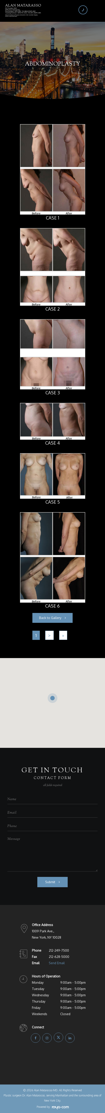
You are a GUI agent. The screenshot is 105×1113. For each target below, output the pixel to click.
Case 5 (52, 502)
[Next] (49, 635)
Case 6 (52, 606)
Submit (50, 882)
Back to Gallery (50, 618)
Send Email (57, 963)
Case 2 (52, 309)
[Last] (63, 635)
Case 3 (52, 392)
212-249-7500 (59, 950)
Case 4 (52, 443)
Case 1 (52, 218)
